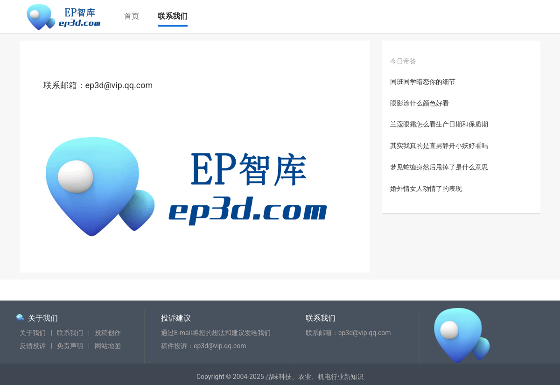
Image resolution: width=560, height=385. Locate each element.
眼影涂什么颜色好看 (419, 103)
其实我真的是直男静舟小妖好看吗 (439, 145)
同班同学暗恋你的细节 (422, 81)
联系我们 (173, 16)
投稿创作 (108, 332)
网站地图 (108, 346)
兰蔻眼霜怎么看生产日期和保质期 (439, 124)
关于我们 (43, 318)
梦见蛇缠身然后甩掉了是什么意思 (439, 167)
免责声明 (70, 346)
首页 (131, 16)
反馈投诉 (33, 346)
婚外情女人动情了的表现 (426, 188)
